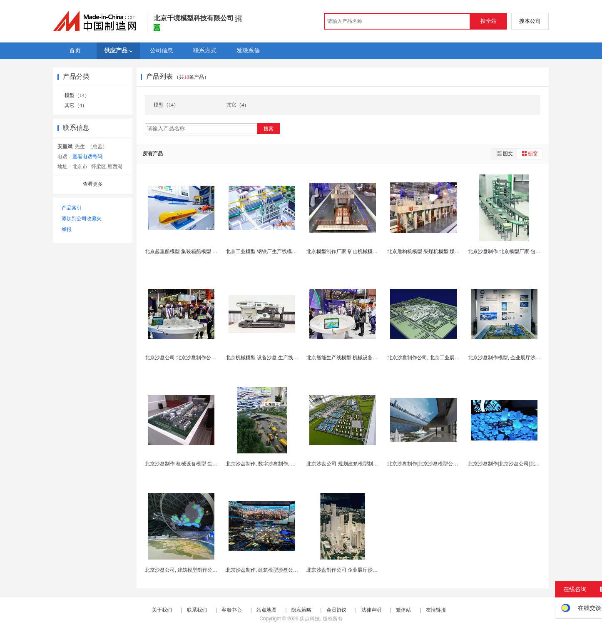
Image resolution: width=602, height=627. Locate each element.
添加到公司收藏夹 (82, 218)
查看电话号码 (87, 156)
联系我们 (197, 610)
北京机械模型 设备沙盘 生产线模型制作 (269, 358)
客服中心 (231, 610)
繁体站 (403, 610)
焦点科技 (310, 619)
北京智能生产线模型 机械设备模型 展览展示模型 (360, 358)
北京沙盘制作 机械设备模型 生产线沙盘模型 (193, 464)
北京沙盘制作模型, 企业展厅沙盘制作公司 (514, 358)
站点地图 (266, 610)
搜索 (269, 129)
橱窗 (529, 153)
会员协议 (336, 610)
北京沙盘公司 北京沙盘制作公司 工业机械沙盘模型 (201, 358)
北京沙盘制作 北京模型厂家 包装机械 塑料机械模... (524, 251)
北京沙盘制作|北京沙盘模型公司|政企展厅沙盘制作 (443, 464)
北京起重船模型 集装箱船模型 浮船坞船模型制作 (198, 251)
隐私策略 (301, 610)
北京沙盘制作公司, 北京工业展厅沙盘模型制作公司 (443, 358)
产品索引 (72, 208)
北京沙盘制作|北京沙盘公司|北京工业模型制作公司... (526, 464)
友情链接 (436, 610)
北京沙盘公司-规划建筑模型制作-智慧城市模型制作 (363, 464)
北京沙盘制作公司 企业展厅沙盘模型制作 (352, 570)
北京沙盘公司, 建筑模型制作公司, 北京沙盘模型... (199, 570)
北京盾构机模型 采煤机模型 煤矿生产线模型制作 (441, 251)
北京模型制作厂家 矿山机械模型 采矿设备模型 (357, 251)
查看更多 (93, 184)
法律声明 (371, 610)
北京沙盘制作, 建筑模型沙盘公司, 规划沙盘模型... (280, 570)
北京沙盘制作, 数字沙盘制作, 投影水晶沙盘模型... (280, 464)
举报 (67, 229)
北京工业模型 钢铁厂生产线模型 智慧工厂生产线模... (284, 251)
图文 (504, 153)
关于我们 (162, 610)
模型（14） (77, 95)
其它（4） (76, 105)
